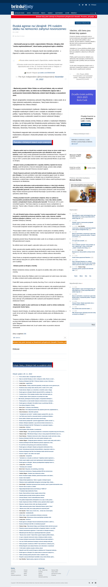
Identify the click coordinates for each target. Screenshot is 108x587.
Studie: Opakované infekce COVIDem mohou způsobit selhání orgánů (36, 502)
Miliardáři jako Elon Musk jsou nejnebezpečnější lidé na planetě (34, 532)
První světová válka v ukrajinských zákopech (30, 376)
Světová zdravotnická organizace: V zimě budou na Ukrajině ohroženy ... (37, 530)
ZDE (24, 333)
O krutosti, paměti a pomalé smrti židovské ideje (82, 269)
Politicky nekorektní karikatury (80, 179)
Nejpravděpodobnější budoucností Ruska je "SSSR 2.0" (33, 488)
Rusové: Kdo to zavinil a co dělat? (27, 486)
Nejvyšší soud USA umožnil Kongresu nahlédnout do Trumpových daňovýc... (38, 550)
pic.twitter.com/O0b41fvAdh (46, 72)
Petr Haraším (22, 510)
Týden (75, 276)
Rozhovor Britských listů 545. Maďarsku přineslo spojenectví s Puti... (36, 442)
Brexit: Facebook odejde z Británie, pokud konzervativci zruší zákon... (36, 475)
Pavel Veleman (22, 385)
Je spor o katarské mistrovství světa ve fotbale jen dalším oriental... (35, 537)
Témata (43, 13)
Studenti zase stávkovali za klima (36, 473)
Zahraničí (13, 570)
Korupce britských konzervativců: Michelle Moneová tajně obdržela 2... (36, 539)
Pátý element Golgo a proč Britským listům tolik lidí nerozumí (42, 526)
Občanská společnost (16, 575)
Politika (25, 571)
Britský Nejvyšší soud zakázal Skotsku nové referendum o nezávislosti (36, 545)
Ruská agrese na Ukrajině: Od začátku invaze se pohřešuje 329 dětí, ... (36, 403)
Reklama (41, 575)
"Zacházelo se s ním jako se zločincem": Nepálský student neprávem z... (37, 458)
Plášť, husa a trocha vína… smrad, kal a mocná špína (39, 510)
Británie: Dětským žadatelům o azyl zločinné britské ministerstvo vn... (36, 422)
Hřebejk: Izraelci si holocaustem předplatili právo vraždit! (82, 223)
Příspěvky (74, 13)
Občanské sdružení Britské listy (27, 582)
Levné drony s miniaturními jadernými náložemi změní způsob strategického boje (84, 228)
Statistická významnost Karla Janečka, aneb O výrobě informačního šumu (44, 484)
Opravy (40, 573)
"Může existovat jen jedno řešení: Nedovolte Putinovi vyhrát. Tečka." (36, 506)
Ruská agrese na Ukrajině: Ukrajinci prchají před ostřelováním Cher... (36, 447)
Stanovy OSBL (54, 570)
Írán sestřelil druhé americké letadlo (82, 308)
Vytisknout (17, 337)
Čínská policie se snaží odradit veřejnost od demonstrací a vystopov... (36, 401)
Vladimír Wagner (23, 431)
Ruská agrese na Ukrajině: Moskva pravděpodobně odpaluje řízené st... (36, 462)
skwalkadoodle (29, 513)
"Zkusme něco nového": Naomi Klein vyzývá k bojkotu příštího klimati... (36, 535)
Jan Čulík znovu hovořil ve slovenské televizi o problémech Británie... (36, 416)
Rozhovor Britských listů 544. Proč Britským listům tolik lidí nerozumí (36, 451)
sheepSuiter (29, 455)
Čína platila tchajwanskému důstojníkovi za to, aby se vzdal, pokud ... (36, 499)
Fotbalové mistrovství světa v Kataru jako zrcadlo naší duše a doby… (44, 436)
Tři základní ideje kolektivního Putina (28, 491)
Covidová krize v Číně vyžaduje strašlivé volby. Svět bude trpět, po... (36, 394)
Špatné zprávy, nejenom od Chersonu (36, 559)
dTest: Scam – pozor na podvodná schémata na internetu (33, 515)
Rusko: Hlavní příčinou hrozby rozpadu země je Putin (32, 493)
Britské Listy (83, 571)
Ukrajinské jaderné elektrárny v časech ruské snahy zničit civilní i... (44, 440)
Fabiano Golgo (23, 433)
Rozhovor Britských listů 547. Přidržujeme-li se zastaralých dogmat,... (36, 425)
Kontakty (41, 571)
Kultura (12, 573)
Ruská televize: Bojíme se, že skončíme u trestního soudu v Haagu (35, 390)
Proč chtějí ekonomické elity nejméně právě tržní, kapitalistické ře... (42, 409)
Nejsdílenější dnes (76, 283)
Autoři (67, 13)
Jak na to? (74, 144)
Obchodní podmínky (43, 577)
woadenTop (29, 464)
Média (25, 573)
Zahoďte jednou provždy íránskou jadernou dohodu (32, 495)
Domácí (25, 570)
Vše (90, 276)
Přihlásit (92, 5)
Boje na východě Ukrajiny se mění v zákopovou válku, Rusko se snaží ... (37, 379)
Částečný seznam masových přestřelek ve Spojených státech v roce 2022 (37, 528)
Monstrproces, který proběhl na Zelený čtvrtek (83, 252)
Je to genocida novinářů (79, 241)
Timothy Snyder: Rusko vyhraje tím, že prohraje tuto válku (33, 396)
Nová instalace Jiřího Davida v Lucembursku (30, 429)
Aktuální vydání (20, 13)
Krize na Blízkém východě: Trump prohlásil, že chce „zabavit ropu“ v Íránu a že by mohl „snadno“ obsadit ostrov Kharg (83, 246)
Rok (86, 276)
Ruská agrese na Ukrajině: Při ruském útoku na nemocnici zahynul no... (36, 552)
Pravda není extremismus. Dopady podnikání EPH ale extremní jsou (35, 471)
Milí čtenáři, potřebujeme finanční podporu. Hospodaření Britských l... (36, 398)
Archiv (29, 13)
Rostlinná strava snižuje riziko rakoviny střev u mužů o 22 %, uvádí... (36, 387)
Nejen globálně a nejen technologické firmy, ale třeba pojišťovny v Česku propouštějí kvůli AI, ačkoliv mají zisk (83, 217)
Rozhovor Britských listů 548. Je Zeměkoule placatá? (32, 524)
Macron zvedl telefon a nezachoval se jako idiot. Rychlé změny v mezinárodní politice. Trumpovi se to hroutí (84, 235)
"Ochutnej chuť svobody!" (25, 466)
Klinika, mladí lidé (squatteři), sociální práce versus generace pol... (43, 385)
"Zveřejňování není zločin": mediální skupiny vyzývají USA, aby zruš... (36, 414)
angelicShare (29, 383)
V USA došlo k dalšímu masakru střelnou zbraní (31, 548)
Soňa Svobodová (23, 412)
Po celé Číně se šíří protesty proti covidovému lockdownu (33, 444)
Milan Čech (22, 409)
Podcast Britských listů (79, 133)
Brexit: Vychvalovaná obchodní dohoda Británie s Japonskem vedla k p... (37, 449)
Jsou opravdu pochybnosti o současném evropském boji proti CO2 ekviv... (46, 431)
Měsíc (81, 276)
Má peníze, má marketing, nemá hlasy (34, 469)
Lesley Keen (22, 383)
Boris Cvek (22, 407)
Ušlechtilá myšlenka (33, 412)
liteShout (28, 427)
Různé (25, 575)
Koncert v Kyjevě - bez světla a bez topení (29, 453)
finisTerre (28, 519)
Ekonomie (13, 571)
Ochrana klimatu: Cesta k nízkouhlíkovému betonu (31, 497)
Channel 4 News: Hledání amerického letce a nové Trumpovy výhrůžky (83, 303)
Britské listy (23, 7)
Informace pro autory (56, 573)
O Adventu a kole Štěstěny (31, 407)
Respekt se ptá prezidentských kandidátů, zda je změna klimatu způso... (36, 556)
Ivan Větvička (22, 559)
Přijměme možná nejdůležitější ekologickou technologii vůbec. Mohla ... (36, 482)
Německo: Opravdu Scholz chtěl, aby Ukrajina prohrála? (33, 504)
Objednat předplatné (82, 23)
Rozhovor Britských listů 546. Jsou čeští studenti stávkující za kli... (35, 438)
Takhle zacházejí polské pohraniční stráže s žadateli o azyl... (34, 554)
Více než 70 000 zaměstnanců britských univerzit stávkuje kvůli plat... (36, 541)
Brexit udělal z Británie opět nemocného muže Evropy (32, 418)
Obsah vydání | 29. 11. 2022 (22, 374)
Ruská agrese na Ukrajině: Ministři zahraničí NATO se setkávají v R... (36, 392)
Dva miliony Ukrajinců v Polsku (27, 405)
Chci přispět (86, 124)
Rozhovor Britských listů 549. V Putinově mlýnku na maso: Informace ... (36, 381)
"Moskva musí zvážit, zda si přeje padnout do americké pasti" (34, 508)
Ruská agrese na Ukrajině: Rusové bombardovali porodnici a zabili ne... (36, 521)
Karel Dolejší (22, 484)
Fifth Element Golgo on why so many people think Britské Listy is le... (44, 433)
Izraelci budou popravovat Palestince (82, 257)
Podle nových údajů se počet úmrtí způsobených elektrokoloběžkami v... (37, 460)
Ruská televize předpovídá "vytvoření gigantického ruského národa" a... (37, 420)
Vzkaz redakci (54, 571)
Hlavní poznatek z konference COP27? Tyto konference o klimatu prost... (37, 543)
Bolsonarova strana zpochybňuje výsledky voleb (39, 517)
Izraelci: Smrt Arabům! (24, 477)
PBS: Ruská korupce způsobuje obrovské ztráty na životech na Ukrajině (84, 313)
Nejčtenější (59, 13)
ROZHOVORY (36, 13)
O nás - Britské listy (43, 570)
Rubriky (51, 13)
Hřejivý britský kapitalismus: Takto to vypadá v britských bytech (35, 480)
